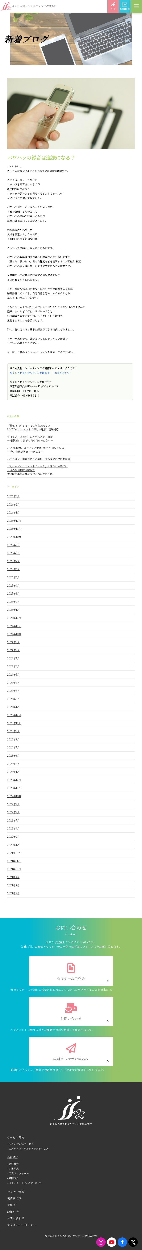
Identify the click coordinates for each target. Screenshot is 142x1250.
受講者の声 (14, 1198)
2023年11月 (14, 723)
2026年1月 (13, 512)
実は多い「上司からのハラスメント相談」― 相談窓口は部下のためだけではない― (31, 438)
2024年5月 (13, 674)
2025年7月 (13, 561)
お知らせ (13, 1212)
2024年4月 (13, 682)
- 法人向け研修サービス (20, 1143)
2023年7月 (13, 747)
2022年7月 (13, 820)
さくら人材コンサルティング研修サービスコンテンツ (40, 373)
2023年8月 (13, 739)
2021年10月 (14, 869)
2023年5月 (13, 763)
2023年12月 (14, 715)
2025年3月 (13, 593)
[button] (136, 6)
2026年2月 (13, 504)
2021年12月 (14, 852)
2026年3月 (13, 496)
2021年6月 (13, 893)
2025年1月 (13, 609)
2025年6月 (13, 569)
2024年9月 (13, 642)
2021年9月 (13, 877)
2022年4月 (13, 828)
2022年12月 (14, 780)
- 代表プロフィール (18, 1173)
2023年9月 (13, 731)
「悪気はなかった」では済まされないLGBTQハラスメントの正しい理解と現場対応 (33, 427)
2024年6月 (13, 666)
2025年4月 (13, 585)
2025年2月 (13, 601)
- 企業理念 (13, 1168)
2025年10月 (14, 537)
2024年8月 (13, 650)
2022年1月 (13, 844)
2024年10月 (14, 634)
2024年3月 (13, 690)
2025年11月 (14, 528)
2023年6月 (13, 755)
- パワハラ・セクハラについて (24, 1183)
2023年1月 (13, 771)
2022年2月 (13, 836)
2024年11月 (14, 626)
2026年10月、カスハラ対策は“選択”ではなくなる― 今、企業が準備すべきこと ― (35, 449)
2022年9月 (13, 804)
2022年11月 (14, 788)
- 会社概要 (13, 1164)
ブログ (11, 1205)
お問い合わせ (15, 1218)
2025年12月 (14, 520)
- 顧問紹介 (13, 1178)
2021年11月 (14, 861)
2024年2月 (13, 699)
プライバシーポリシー (21, 1225)
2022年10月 (14, 796)
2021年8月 (13, 885)
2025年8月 (13, 553)
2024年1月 (13, 707)
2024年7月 (13, 658)
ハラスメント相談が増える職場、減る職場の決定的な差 (38, 459)
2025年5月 (13, 577)
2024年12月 (14, 618)
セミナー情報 (15, 1192)
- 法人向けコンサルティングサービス (28, 1148)
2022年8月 (13, 812)
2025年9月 (13, 545)
